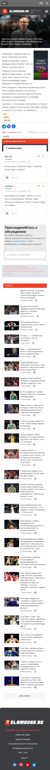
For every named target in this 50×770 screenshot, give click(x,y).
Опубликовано (18, 162)
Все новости (25, 696)
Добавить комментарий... (19, 255)
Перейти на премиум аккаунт (22, 730)
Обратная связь (22, 735)
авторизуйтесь (19, 241)
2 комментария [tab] (14, 148)
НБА (4, 132)
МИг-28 (8, 156)
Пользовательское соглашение (22, 744)
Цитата (14, 178)
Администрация (22, 739)
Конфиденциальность (23, 748)
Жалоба (6, 136)
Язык (24, 758)
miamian (9, 186)
